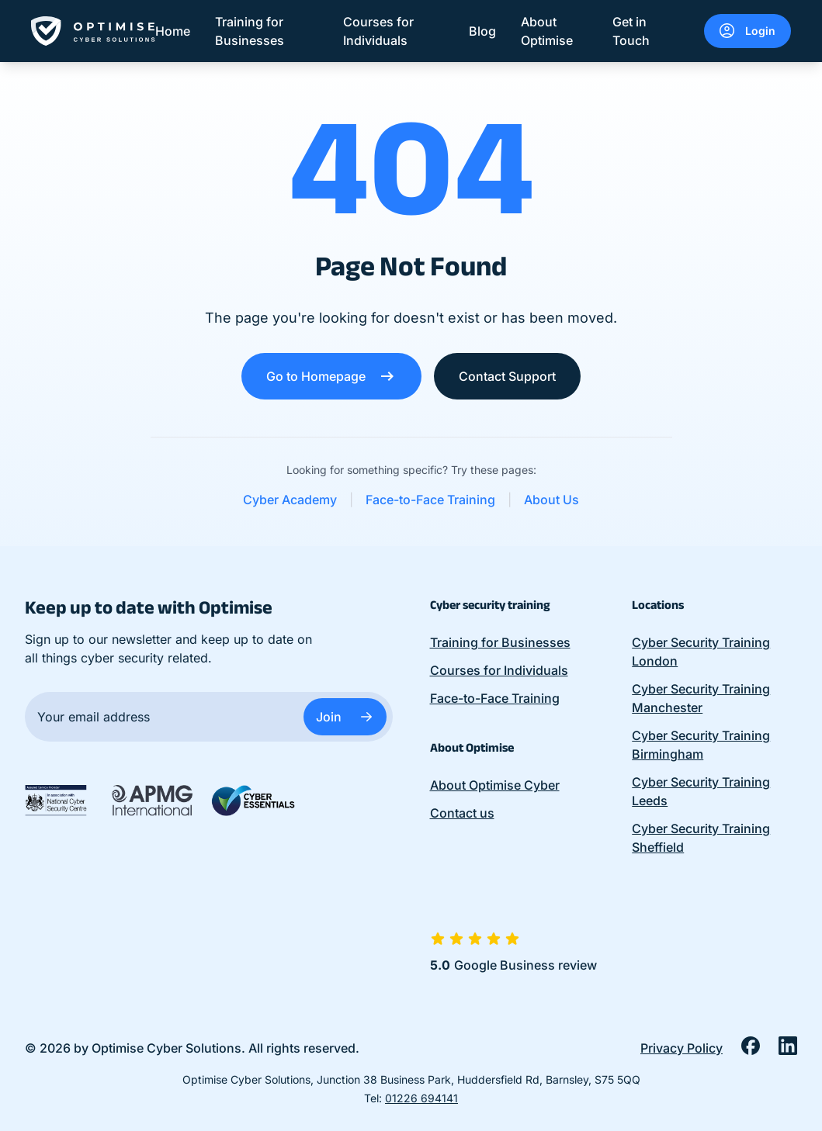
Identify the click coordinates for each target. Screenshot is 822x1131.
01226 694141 (421, 1098)
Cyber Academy (290, 499)
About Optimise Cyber (495, 785)
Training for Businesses (249, 31)
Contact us (462, 813)
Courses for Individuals (378, 31)
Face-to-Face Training (430, 499)
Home (172, 31)
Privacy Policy (681, 1048)
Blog (482, 31)
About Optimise (547, 31)
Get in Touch (631, 31)
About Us (551, 499)
